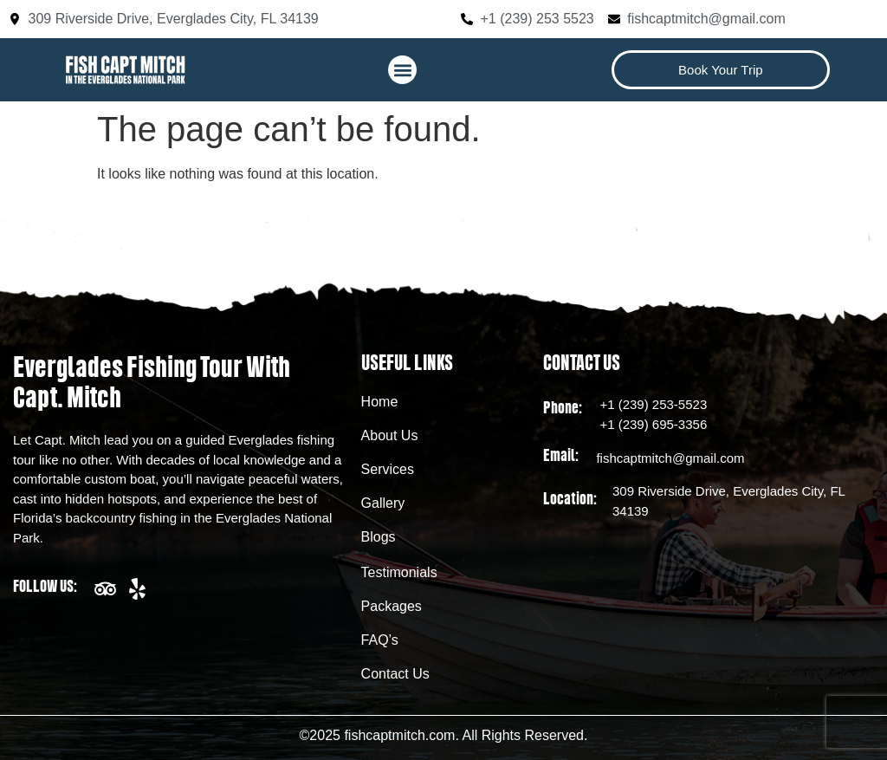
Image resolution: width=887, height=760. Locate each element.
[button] (402, 69)
